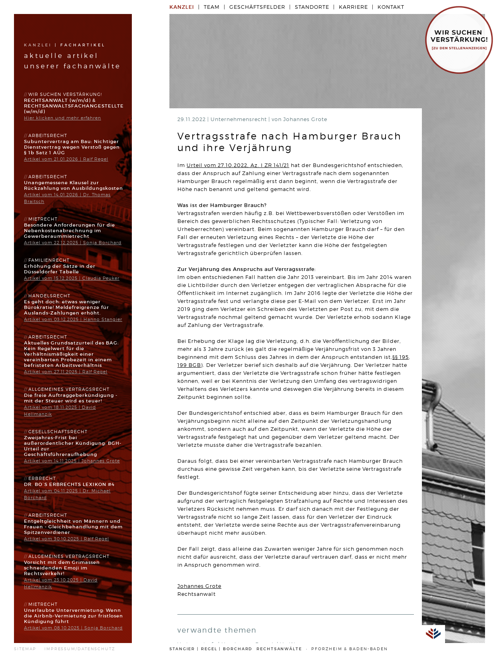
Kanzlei (38, 45)
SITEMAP (25, 649)
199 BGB (189, 365)
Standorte (312, 7)
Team (212, 7)
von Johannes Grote (299, 119)
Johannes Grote (199, 586)
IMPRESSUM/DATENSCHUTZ (79, 649)
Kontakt (391, 7)
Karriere (353, 7)
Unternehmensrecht (239, 119)
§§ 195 (400, 357)
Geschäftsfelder (257, 7)
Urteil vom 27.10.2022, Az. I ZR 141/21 (238, 165)
